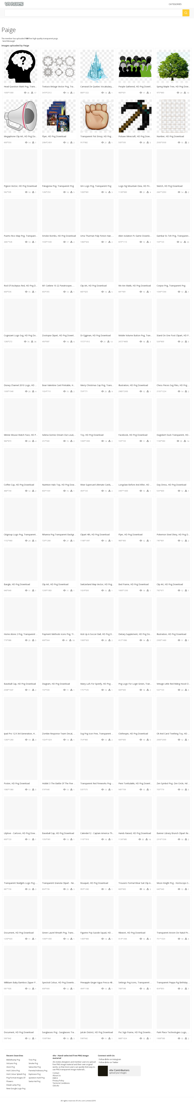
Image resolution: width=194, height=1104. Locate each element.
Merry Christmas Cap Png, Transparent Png (101, 385)
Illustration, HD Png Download (133, 385)
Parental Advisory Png (38, 1070)
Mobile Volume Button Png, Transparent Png (140, 335)
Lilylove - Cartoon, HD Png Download (22, 833)
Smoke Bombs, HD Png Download (59, 235)
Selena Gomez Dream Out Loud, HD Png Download (67, 434)
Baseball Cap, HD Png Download (20, 683)
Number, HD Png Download (170, 136)
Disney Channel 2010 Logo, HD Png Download (26, 385)
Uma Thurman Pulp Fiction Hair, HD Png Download (105, 235)
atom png (10, 1067)
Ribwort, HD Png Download (131, 932)
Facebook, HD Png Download (132, 434)
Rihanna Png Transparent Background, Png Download (68, 534)
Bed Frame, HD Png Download (133, 584)
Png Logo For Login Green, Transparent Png (140, 683)
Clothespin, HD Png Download (133, 733)
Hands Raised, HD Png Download (134, 833)
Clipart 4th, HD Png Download (95, 534)
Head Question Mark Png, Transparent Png (25, 86)
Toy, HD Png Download (91, 434)
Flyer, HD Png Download (54, 136)
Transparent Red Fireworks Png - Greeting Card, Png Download (111, 783)
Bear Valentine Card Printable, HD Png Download (66, 385)
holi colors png (13, 1070)
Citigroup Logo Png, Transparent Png (22, 534)
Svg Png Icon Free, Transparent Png (97, 733)
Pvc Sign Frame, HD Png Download (135, 1032)
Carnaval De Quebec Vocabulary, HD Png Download (105, 86)
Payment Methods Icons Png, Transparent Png (65, 634)
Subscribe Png (35, 1067)
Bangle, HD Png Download (17, 584)
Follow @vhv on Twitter (108, 1062)
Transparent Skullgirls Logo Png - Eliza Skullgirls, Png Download (34, 883)
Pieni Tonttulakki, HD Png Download (136, 783)
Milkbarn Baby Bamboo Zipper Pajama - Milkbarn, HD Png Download (37, 982)
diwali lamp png (13, 1085)
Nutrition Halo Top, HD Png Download (61, 484)
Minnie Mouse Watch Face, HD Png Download (26, 434)
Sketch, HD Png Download (169, 186)
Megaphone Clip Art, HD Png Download (23, 136)
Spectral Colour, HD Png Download (59, 982)
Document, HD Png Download (19, 932)
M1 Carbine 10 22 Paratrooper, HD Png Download (66, 285)
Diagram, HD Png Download (56, 683)
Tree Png (32, 1060)
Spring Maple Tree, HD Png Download (175, 86)
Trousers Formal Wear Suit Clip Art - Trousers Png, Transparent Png (151, 883)
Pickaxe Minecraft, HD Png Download (136, 136)
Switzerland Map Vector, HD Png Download (101, 584)
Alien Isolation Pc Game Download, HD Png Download (145, 235)
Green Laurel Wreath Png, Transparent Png (63, 932)
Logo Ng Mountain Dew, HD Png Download (139, 186)
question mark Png (37, 1077)
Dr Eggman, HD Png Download (95, 335)
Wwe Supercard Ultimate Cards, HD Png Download (105, 484)
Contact (56, 1073)
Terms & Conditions (61, 1083)
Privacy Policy (58, 1080)
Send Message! (8, 41)
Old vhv (56, 1085)
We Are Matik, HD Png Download (134, 285)
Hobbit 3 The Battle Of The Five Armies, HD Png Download (71, 783)
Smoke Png (33, 1063)
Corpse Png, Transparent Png (171, 285)
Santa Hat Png (34, 1081)
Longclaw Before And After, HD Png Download (141, 484)
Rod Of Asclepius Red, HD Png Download (24, 285)
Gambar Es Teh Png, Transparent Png (175, 235)
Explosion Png (34, 1074)
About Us (57, 1075)
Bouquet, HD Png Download (94, 883)
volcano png (11, 1063)
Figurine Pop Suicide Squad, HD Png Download (103, 932)
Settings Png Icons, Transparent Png (136, 982)
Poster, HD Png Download (17, 783)
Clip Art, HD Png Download (93, 285)
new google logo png (15, 1088)
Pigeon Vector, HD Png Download (20, 186)
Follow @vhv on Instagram (109, 1059)
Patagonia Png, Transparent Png (58, 186)
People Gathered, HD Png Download (136, 86)
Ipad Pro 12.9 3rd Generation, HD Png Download (27, 733)
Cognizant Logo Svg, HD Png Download (23, 335)
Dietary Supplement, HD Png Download (137, 634)
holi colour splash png (16, 1074)
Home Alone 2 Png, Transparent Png (22, 634)
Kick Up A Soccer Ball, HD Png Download (100, 634)
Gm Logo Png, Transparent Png (95, 186)
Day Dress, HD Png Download (171, 484)
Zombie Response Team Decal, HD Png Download (67, 733)
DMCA (55, 1078)
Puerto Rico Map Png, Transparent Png (23, 235)
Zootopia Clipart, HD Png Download (59, 335)
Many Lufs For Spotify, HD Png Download (100, 683)
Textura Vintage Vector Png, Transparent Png (64, 86)
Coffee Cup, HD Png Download (19, 484)
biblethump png (13, 1060)
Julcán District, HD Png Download (96, 1032)
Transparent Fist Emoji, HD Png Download (101, 136)
